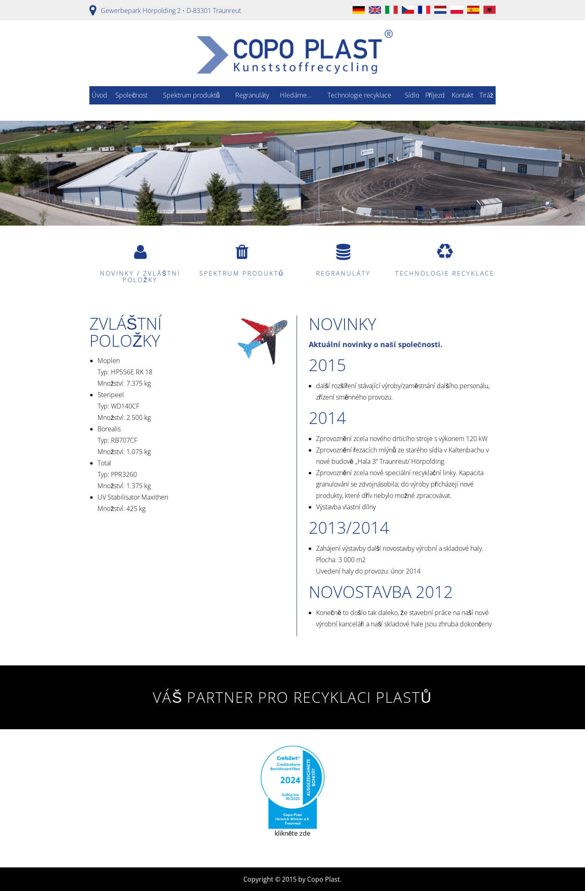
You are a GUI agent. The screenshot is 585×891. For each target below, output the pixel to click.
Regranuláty (252, 95)
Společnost (131, 95)
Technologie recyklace (359, 95)
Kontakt (462, 95)
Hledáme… (295, 95)
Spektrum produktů (191, 95)
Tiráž (486, 95)
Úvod (99, 95)
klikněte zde (292, 791)
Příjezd (435, 95)
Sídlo (412, 95)
